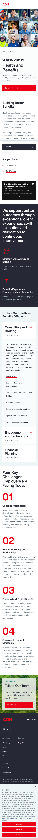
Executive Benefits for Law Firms (18, 409)
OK (19, 197)
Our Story (6, 743)
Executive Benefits (13, 402)
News (4, 755)
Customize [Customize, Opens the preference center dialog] (19, 824)
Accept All (19, 835)
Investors (5, 751)
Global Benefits (11, 376)
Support (5, 768)
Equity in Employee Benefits (16, 415)
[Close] (35, 786)
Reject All (19, 830)
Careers (5, 747)
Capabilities (8, 51)
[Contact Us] (19, 705)
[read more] (19, 147)
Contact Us (6, 772)
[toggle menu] (34, 4)
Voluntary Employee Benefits (17, 422)
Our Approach (11, 165)
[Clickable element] (19, 330)
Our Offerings (11, 171)
